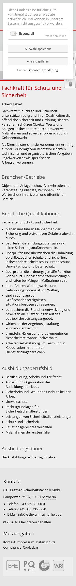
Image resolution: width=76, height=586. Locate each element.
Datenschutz (45, 542)
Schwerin (49, 497)
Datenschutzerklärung (43, 70)
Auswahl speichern (38, 49)
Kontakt (9, 542)
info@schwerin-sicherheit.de (39, 514)
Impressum (25, 542)
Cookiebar (31, 547)
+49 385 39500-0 (32, 504)
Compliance (12, 547)
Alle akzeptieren (38, 61)
